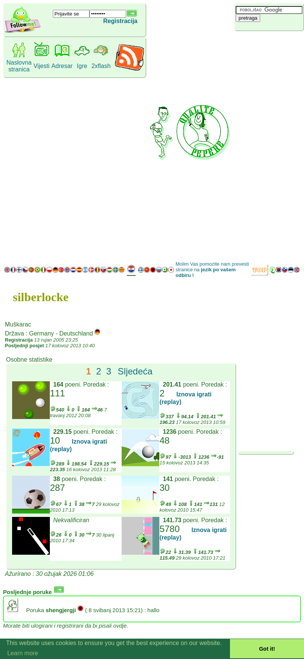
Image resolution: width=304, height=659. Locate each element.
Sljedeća (135, 371)
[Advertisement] (262, 145)
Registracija (120, 21)
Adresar (62, 66)
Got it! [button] (267, 649)
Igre (82, 66)
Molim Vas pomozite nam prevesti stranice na (212, 269)
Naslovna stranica (19, 66)
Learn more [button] (22, 653)
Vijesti (41, 66)
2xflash (101, 66)
